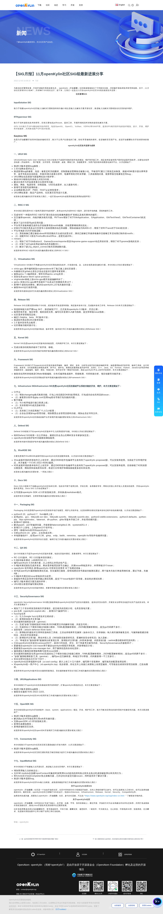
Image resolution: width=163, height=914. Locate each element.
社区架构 (81, 854)
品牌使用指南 (125, 854)
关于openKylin (38, 854)
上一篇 (39, 839)
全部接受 (117, 905)
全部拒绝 (131, 905)
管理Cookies (146, 905)
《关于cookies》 (60, 909)
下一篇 (118, 839)
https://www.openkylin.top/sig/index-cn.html (104, 796)
